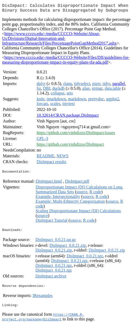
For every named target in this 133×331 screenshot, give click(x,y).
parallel (118, 85)
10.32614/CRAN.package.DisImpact (68, 117)
